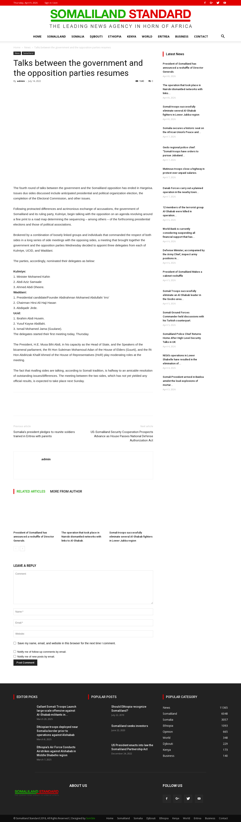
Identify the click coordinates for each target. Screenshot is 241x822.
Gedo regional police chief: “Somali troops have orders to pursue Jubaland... (180, 151)
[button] (223, 37)
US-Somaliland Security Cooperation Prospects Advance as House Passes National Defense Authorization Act (122, 436)
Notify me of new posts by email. (36, 656)
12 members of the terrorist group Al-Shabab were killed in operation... (183, 211)
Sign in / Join (51, 2)
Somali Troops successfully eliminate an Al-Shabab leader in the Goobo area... (182, 295)
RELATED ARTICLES (31, 491)
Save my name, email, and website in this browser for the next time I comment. (67, 643)
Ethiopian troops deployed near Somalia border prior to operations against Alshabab (57, 731)
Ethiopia (114, 36)
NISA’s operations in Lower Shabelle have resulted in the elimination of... (180, 359)
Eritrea (164, 36)
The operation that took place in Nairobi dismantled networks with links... (182, 89)
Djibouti (96, 36)
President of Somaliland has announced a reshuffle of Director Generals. (33, 536)
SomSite (90, 818)
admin (21, 80)
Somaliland (56, 36)
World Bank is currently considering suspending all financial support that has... (179, 232)
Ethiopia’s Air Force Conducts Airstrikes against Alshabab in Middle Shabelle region (56, 751)
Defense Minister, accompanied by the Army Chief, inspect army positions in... (183, 254)
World (147, 36)
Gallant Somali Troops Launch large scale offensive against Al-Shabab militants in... (56, 710)
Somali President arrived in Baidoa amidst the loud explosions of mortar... (183, 380)
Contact (201, 36)
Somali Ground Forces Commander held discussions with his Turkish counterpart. (183, 316)
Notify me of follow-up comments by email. (41, 651)
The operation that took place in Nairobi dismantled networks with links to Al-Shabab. (81, 536)
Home (37, 36)
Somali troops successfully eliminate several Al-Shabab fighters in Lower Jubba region (131, 536)
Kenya (131, 36)
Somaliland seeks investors (129, 726)
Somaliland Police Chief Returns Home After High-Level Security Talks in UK (182, 337)
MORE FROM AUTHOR (66, 491)
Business (181, 36)
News (27, 47)
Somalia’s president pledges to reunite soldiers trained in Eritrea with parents (44, 434)
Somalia (77, 36)
